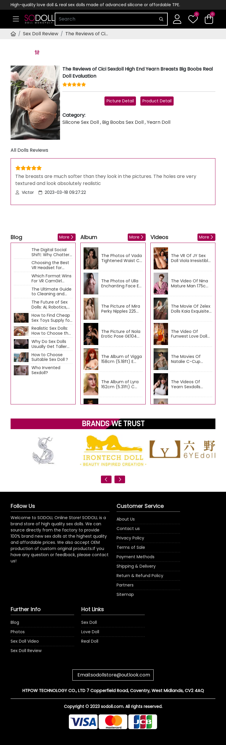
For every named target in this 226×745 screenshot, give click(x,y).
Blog (16, 237)
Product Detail (157, 101)
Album (88, 237)
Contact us (128, 528)
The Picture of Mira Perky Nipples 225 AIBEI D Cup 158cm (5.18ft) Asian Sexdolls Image (120, 309)
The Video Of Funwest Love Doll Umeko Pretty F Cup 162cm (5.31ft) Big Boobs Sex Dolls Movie (191, 334)
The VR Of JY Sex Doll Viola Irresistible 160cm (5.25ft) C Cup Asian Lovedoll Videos (191, 258)
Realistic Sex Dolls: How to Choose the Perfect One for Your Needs (51, 331)
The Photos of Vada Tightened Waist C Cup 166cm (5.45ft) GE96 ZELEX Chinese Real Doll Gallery (121, 258)
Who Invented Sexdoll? (45, 370)
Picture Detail (120, 101)
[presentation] (106, 479)
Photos (18, 632)
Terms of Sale (131, 547)
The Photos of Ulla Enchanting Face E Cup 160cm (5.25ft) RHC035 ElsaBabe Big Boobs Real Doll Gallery (121, 284)
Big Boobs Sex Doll (123, 122)
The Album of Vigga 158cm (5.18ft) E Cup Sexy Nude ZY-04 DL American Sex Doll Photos (121, 359)
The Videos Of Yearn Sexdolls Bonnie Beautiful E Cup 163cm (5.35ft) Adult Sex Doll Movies (191, 384)
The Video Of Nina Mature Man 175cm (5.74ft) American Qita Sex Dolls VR (190, 284)
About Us (126, 519)
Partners (125, 585)
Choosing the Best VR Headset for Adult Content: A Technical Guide (50, 265)
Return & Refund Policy (140, 576)
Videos (159, 237)
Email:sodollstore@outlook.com (113, 674)
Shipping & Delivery (136, 566)
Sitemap (125, 594)
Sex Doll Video (25, 641)
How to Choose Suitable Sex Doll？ (50, 357)
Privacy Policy (130, 538)
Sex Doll (89, 622)
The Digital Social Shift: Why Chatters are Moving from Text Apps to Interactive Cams (51, 252)
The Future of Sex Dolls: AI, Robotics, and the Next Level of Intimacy (50, 305)
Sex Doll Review (40, 33)
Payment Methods (135, 557)
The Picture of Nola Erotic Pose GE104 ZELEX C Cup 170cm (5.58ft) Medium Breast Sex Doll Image (121, 334)
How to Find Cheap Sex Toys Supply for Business (51, 318)
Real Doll (89, 641)
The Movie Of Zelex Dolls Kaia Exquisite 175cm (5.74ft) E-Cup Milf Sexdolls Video (190, 309)
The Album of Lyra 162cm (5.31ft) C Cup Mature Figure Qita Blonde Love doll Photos (120, 384)
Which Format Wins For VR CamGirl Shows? (51, 279)
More (64, 237)
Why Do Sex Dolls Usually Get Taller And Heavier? (49, 344)
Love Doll (90, 632)
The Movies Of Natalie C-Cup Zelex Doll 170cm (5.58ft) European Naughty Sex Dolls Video (189, 359)
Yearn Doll (158, 122)
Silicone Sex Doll (80, 122)
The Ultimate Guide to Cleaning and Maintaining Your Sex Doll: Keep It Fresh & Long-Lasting (51, 292)
